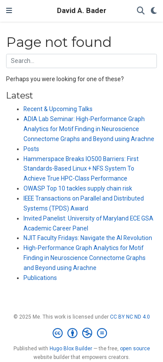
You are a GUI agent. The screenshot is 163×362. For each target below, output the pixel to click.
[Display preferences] (154, 11)
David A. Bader (81, 11)
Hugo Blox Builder (71, 349)
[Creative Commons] (81, 333)
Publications (40, 277)
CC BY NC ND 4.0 (130, 317)
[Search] (141, 11)
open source (135, 349)
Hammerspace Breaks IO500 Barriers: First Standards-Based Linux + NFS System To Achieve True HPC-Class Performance (81, 168)
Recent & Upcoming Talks (58, 108)
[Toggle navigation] (9, 11)
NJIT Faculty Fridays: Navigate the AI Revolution (87, 237)
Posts (31, 148)
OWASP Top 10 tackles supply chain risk (77, 188)
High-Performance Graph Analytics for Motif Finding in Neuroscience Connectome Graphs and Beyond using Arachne (84, 257)
